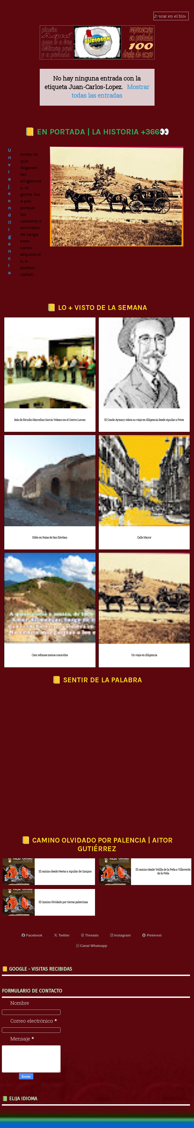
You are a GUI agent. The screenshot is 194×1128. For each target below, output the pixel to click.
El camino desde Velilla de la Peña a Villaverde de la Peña (163, 871)
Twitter (61, 935)
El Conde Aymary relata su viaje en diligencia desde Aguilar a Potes (144, 420)
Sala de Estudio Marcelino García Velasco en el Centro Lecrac (50, 420)
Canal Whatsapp (91, 946)
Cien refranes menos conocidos (50, 655)
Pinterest (151, 935)
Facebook (32, 935)
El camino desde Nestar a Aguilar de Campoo (65, 871)
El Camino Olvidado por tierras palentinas (63, 902)
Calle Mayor (144, 537)
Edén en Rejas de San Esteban (49, 537)
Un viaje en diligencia (144, 655)
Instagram (120, 935)
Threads (89, 935)
